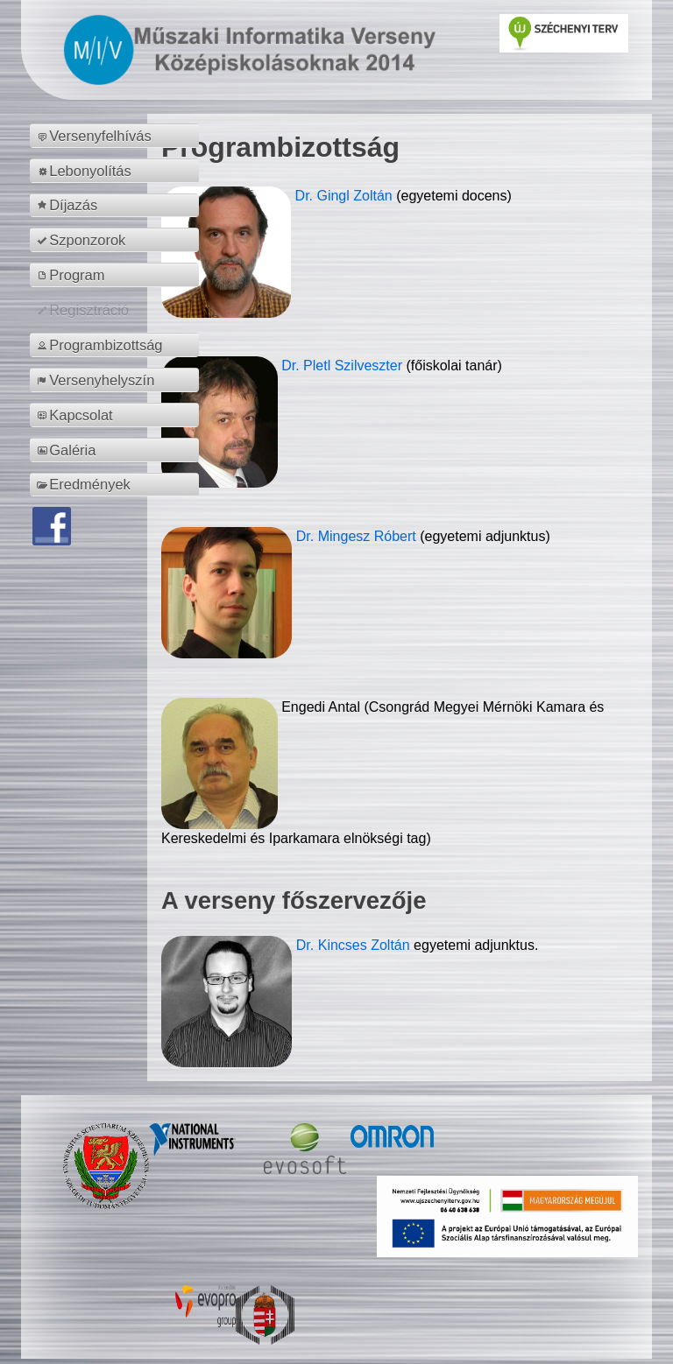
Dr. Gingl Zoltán (346, 195)
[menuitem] (117, 135)
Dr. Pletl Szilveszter (343, 365)
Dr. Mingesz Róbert (358, 536)
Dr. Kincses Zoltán (353, 945)
